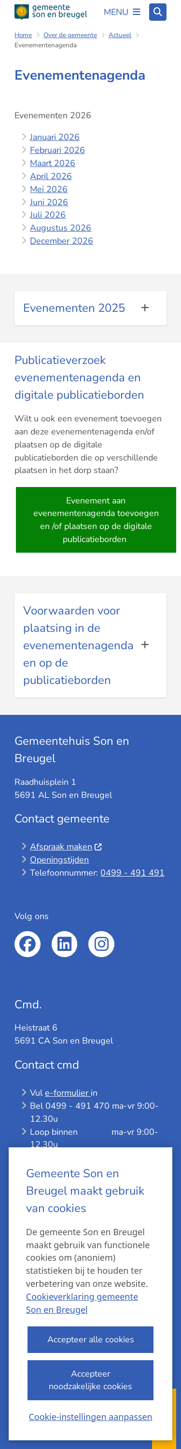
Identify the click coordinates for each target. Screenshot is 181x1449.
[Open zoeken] (158, 12)
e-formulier (68, 1093)
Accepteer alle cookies (90, 1339)
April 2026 (51, 176)
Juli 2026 (48, 215)
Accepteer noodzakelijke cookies (90, 1379)
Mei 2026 (49, 189)
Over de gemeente (70, 35)
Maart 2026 (52, 163)
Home (23, 35)
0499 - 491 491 (132, 872)
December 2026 (61, 241)
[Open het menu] (122, 12)
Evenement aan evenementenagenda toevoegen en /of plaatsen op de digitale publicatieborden (96, 520)
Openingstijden (59, 859)
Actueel (120, 35)
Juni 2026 (49, 202)
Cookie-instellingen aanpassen (90, 1416)
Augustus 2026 (60, 228)
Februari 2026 (57, 150)
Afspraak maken (66, 846)
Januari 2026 (55, 137)
